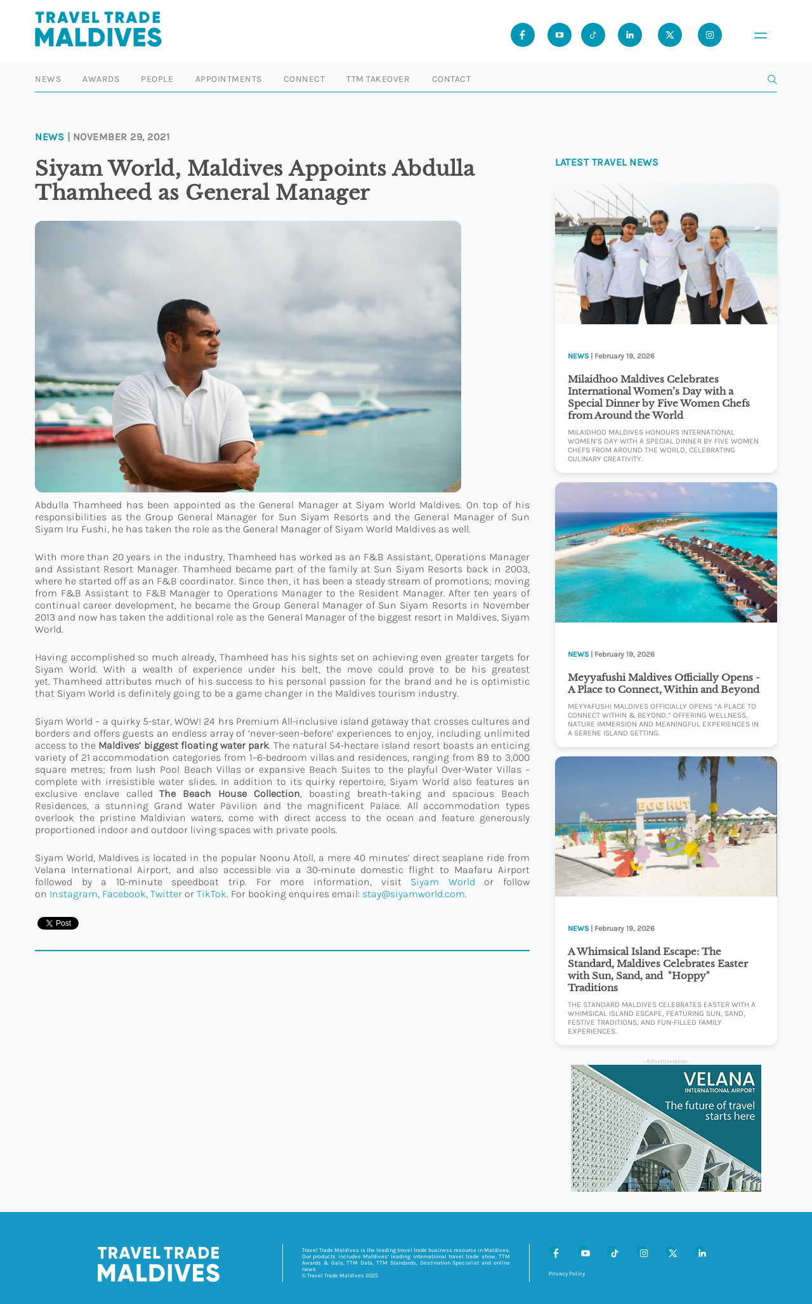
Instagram (73, 894)
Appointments (228, 79)
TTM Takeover (378, 79)
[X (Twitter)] (670, 1251)
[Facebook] (554, 1251)
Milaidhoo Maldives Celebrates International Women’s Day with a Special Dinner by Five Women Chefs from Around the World (659, 397)
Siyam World (442, 882)
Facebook (124, 894)
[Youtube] (559, 35)
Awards (100, 79)
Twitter (166, 894)
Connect (304, 79)
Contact (451, 79)
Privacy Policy (567, 1273)
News (48, 79)
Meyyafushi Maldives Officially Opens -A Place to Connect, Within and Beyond (664, 683)
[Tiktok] (593, 35)
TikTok (211, 894)
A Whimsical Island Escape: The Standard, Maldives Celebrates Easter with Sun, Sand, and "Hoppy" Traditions (658, 969)
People (157, 79)
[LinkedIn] (700, 1251)
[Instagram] (641, 1251)
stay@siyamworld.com (413, 894)
